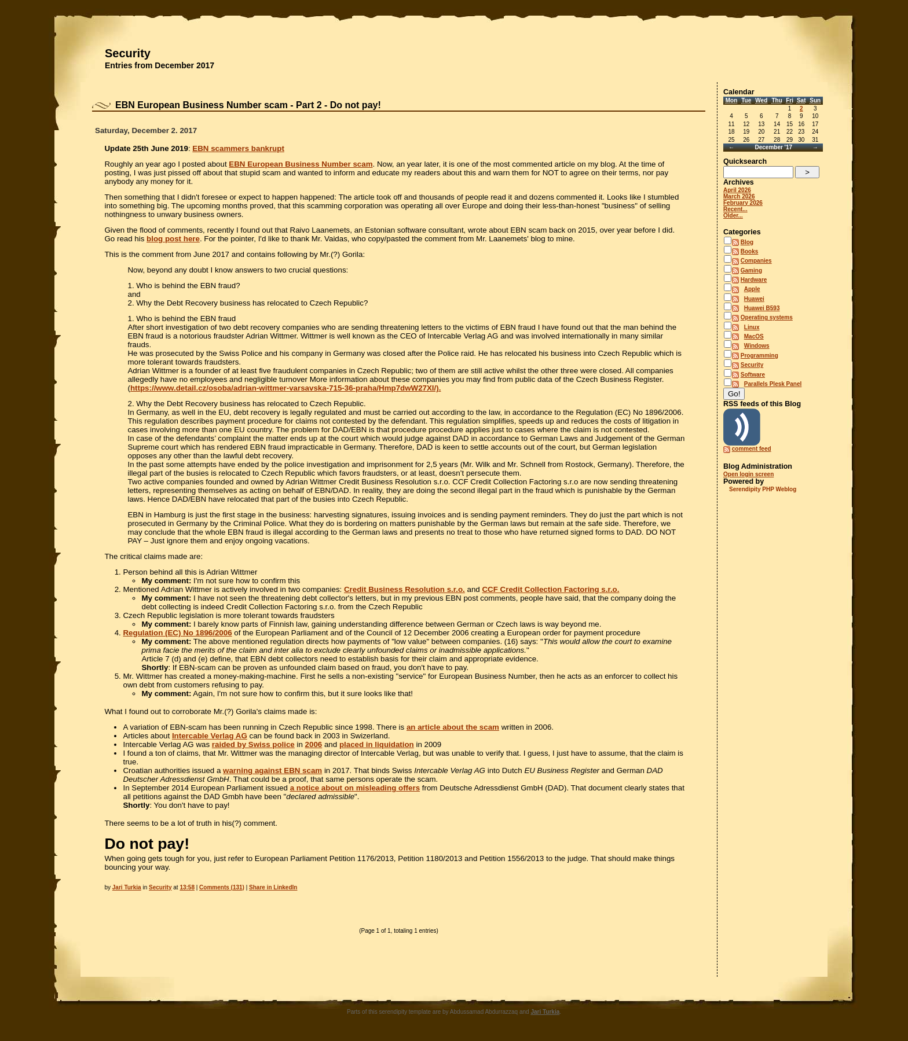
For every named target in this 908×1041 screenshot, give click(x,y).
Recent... (735, 209)
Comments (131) (221, 887)
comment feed (751, 449)
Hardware (754, 280)
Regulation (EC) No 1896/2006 (177, 632)
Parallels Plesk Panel (773, 384)
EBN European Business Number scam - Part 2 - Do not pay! (248, 105)
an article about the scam (453, 727)
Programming (759, 355)
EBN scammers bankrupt (238, 148)
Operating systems (767, 317)
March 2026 (739, 196)
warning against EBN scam (272, 770)
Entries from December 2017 (159, 65)
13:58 (187, 887)
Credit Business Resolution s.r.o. (404, 589)
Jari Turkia (126, 887)
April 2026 (737, 190)
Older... (733, 215)
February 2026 (743, 203)
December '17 (773, 147)
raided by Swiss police (253, 744)
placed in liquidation (376, 744)
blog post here (173, 238)
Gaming (751, 270)
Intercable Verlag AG (209, 735)
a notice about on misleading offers (355, 787)
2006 (314, 744)
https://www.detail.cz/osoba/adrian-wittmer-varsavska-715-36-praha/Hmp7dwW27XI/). (285, 388)
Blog (747, 242)
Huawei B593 (762, 308)
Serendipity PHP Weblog (762, 489)
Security (128, 53)
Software (753, 374)
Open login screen (748, 474)
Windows (757, 346)
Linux (752, 327)
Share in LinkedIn (273, 887)
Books (750, 251)
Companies (756, 261)
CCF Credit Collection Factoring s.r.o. (550, 589)
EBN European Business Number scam (300, 164)
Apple (752, 289)
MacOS (754, 336)
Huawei (754, 299)
